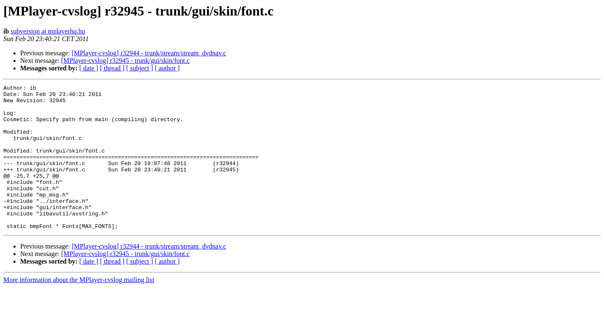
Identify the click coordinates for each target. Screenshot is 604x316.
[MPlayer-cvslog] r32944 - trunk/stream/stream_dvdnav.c (149, 53)
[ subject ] (139, 68)
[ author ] (167, 68)
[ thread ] (112, 68)
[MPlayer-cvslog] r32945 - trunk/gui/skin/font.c (125, 60)
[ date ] (88, 68)
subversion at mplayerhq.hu (47, 31)
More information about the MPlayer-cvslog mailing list (78, 308)
